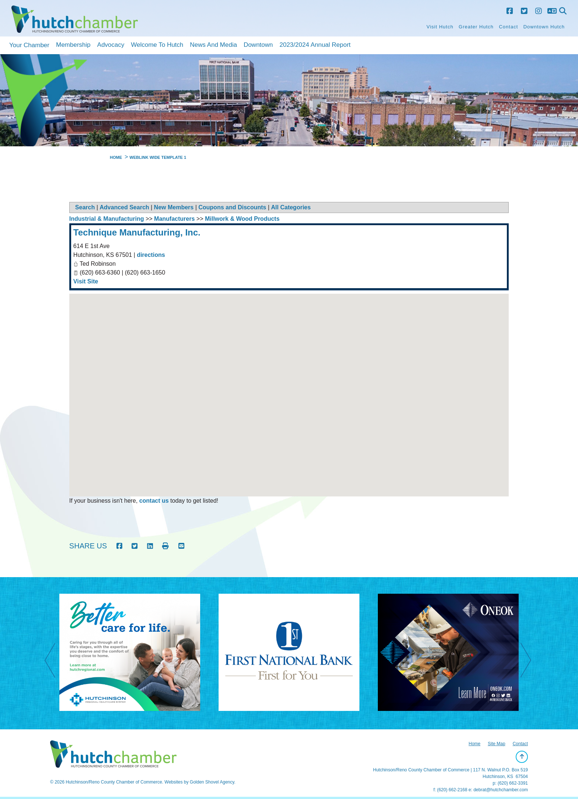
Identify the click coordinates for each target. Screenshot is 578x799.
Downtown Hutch (544, 26)
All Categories (291, 207)
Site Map (496, 743)
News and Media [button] (213, 44)
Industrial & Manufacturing (106, 219)
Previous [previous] (54, 661)
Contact (508, 26)
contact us (154, 501)
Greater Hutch (476, 26)
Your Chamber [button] (29, 45)
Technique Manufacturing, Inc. (137, 232)
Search (85, 207)
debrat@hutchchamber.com (500, 789)
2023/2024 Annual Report (315, 44)
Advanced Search (124, 207)
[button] (289, 388)
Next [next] (529, 661)
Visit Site (85, 281)
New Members (174, 207)
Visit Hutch (439, 26)
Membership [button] (73, 44)
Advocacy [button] (111, 44)
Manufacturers (174, 219)
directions (151, 255)
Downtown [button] (258, 44)
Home (474, 743)
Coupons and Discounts (232, 207)
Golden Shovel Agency (212, 782)
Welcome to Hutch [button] (157, 44)
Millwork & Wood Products (242, 219)
